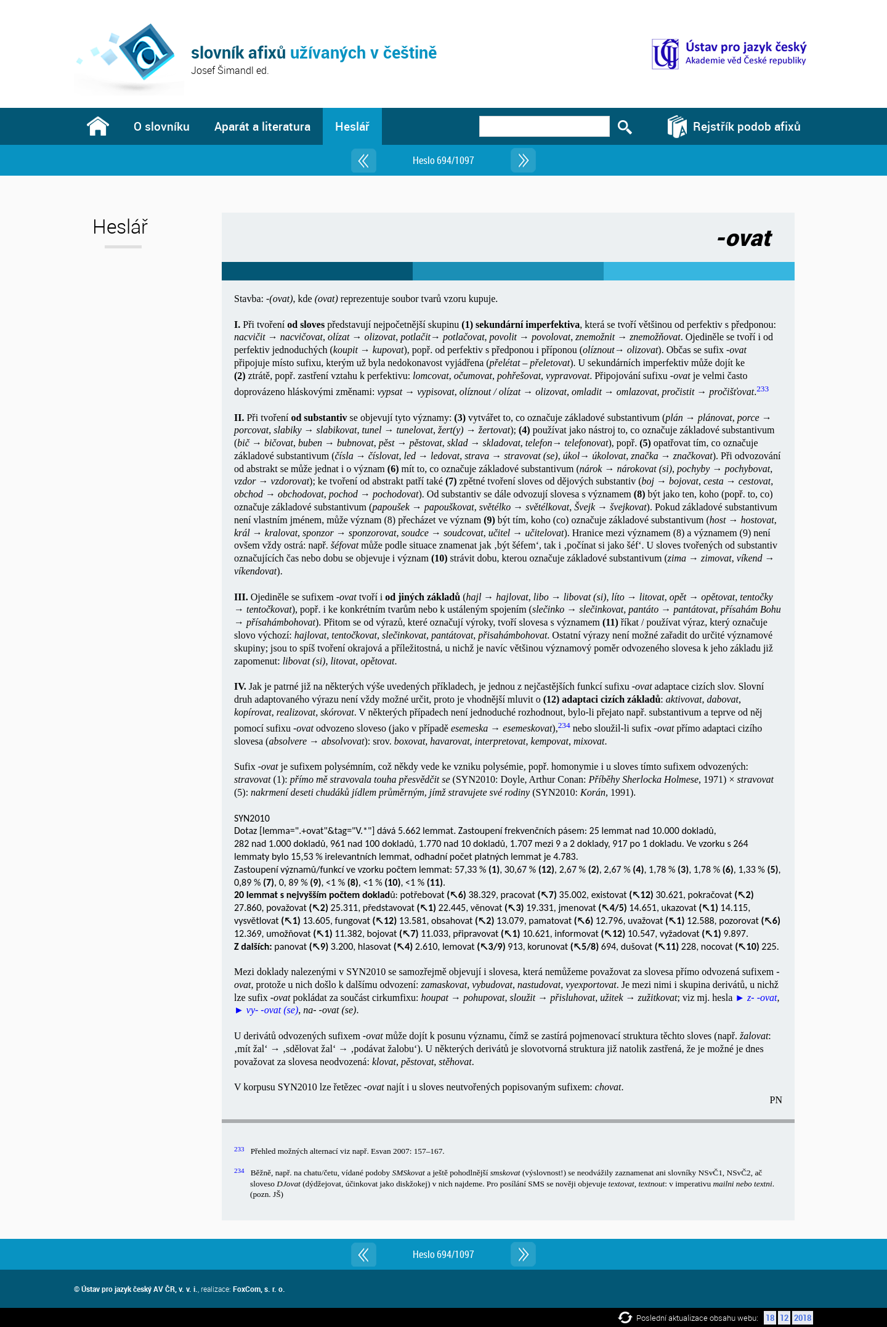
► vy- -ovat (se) (266, 1010)
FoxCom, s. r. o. (259, 1289)
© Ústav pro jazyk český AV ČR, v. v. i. (136, 1289)
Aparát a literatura (262, 126)
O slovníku (162, 126)
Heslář (352, 126)
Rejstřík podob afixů (747, 126)
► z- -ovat (756, 997)
